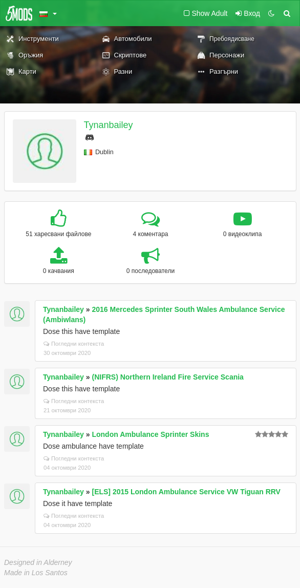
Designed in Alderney (38, 562)
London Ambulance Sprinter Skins (150, 434)
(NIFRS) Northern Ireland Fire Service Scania (167, 377)
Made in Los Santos (36, 573)
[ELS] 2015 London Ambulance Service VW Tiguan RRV (186, 492)
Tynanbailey (108, 125)
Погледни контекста (74, 344)
